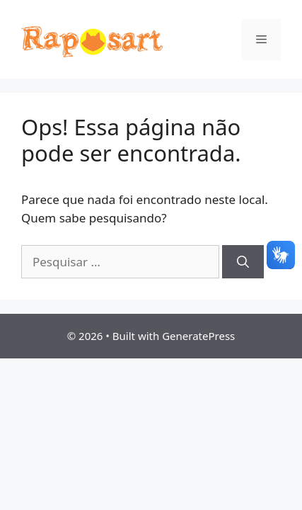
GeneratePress (198, 336)
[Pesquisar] (243, 262)
